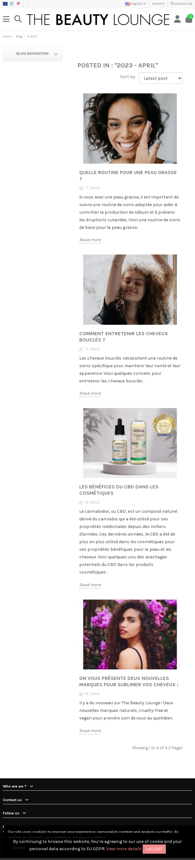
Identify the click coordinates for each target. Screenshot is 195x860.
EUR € (158, 4)
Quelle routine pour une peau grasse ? (128, 175)
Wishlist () (181, 4)
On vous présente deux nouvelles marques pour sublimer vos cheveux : (129, 681)
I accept (154, 849)
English (136, 4)
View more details (124, 848)
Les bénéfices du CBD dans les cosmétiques (119, 490)
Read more (90, 239)
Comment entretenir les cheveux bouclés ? (123, 336)
